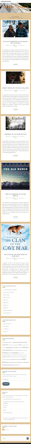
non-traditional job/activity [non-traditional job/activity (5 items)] (15, 359)
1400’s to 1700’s (6, 297)
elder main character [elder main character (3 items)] (23, 350)
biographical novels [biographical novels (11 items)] (11, 347)
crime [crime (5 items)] (17, 350)
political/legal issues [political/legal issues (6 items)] (18, 362)
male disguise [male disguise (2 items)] (12, 356)
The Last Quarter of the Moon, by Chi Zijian (15, 42)
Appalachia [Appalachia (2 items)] (17, 345)
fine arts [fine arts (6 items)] (9, 353)
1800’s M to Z (5, 302)
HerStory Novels (6, 1)
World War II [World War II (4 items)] (17, 365)
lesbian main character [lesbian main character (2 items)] (23, 355)
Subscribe (6, 383)
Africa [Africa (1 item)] (12, 342)
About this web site (7, 323)
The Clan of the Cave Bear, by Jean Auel (15, 255)
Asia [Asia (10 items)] (20, 345)
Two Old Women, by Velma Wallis (15, 194)
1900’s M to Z (5, 307)
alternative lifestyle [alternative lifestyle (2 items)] (11, 345)
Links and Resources (7, 312)
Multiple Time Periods (7, 310)
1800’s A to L (5, 300)
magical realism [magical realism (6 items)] (6, 357)
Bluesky (4, 410)
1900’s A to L (5, 305)
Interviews (5, 331)
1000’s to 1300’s (6, 294)
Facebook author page (7, 412)
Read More (15, 64)
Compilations (6, 328)
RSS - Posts (5, 429)
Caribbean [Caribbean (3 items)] (20, 347)
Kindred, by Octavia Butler (15, 134)
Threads (5, 407)
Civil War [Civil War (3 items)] (14, 350)
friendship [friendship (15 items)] (15, 353)
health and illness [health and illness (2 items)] (21, 353)
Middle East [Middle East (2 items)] (17, 356)
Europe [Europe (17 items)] (4, 353)
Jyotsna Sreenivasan (20, 45)
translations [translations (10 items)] (10, 365)
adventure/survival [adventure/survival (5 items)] (6, 342)
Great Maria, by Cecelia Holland (15, 88)
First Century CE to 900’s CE (8, 292)
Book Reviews (6, 326)
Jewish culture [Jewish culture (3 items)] (10, 355)
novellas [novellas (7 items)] (10, 362)
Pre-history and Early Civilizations (10, 289)
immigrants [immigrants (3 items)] (4, 355)
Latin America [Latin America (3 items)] (16, 355)
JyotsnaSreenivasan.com (8, 399)
